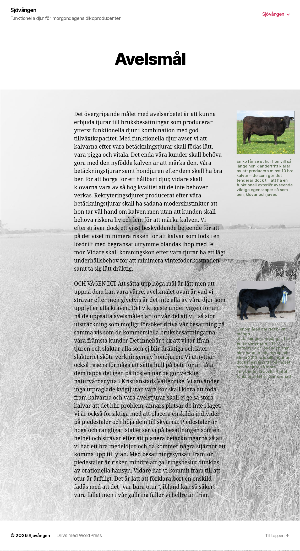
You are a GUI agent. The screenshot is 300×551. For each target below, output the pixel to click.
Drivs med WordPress (82, 536)
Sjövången (25, 10)
